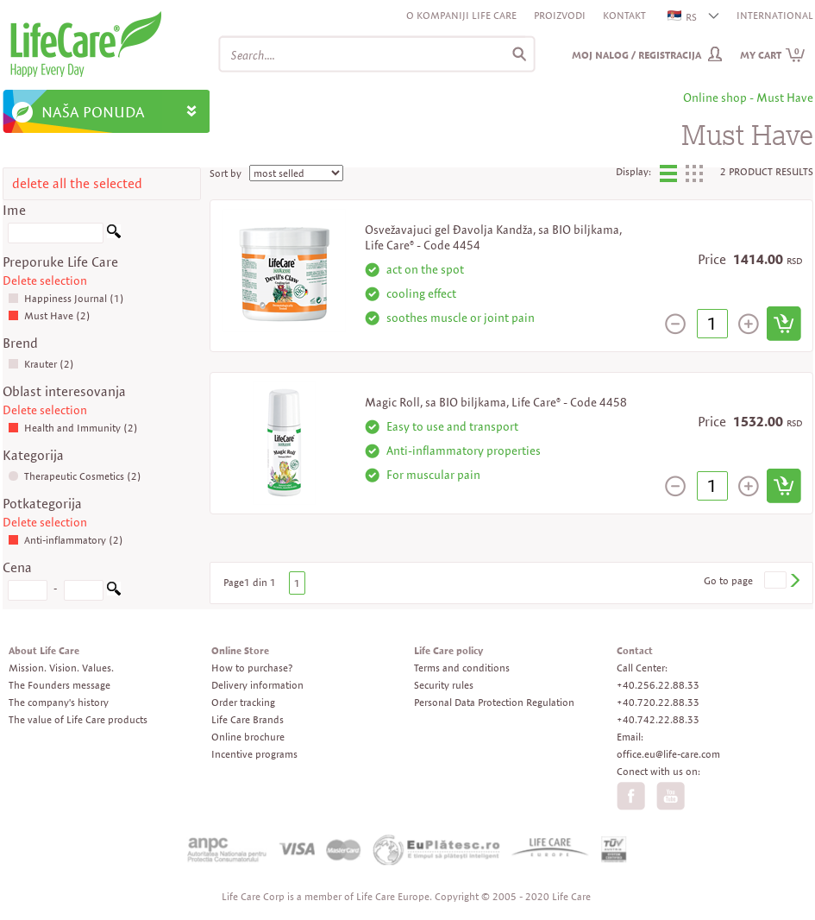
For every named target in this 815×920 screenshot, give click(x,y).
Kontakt (624, 15)
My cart (773, 54)
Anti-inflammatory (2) (65, 539)
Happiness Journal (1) (66, 298)
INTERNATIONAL (775, 15)
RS (683, 16)
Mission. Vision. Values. (61, 667)
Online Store (240, 650)
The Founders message (59, 684)
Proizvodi (560, 15)
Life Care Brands (247, 719)
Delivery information (257, 684)
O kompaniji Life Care (461, 15)
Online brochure (248, 736)
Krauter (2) (41, 363)
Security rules (443, 684)
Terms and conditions (462, 667)
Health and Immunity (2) (73, 427)
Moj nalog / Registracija (636, 54)
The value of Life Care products (78, 719)
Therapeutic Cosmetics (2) (74, 475)
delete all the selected (77, 183)
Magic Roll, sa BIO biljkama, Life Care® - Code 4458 (496, 402)
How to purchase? (251, 667)
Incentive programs (254, 753)
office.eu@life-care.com (668, 753)
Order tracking (243, 702)
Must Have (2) (49, 315)
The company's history (59, 702)
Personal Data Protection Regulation (494, 702)
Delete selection (45, 280)
